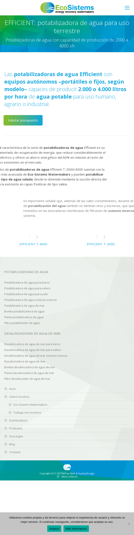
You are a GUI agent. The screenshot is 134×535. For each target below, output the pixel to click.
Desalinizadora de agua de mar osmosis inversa (35, 356)
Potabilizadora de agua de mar (24, 305)
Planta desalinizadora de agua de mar (29, 373)
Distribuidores (18, 420)
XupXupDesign (86, 473)
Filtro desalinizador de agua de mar (27, 379)
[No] (129, 524)
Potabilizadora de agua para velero (27, 288)
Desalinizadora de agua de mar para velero (32, 350)
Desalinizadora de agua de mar (24, 361)
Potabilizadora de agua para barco (27, 282)
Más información (76, 528)
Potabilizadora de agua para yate (26, 294)
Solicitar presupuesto (23, 120)
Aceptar (54, 528)
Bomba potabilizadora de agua (24, 311)
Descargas (16, 436)
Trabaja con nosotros (27, 412)
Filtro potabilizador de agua (22, 323)
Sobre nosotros (17, 397)
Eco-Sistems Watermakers (30, 404)
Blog (12, 444)
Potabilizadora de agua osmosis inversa (30, 300)
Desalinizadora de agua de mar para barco (32, 344)
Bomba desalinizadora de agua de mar (29, 367)
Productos (15, 428)
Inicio (12, 389)
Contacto (15, 452)
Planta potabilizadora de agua (24, 317)
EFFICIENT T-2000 (101, 244)
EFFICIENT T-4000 (33, 244)
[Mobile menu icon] (127, 7)
